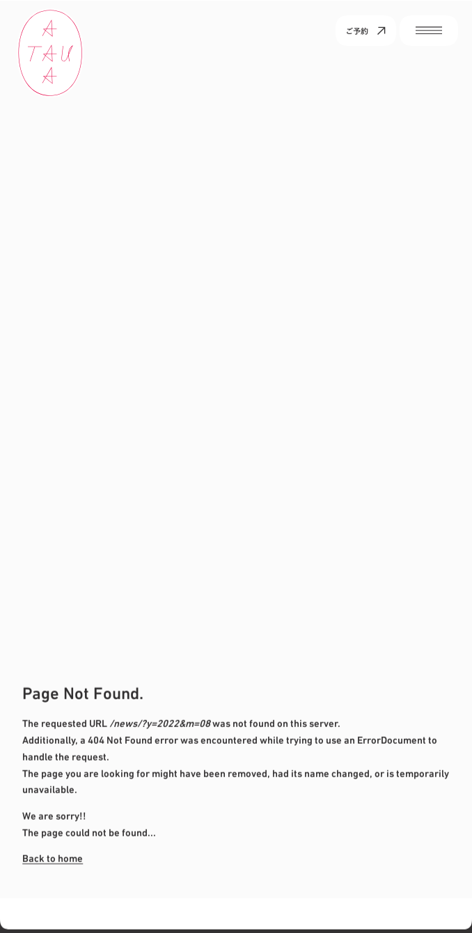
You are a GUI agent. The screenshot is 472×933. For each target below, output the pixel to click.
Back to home (52, 858)
